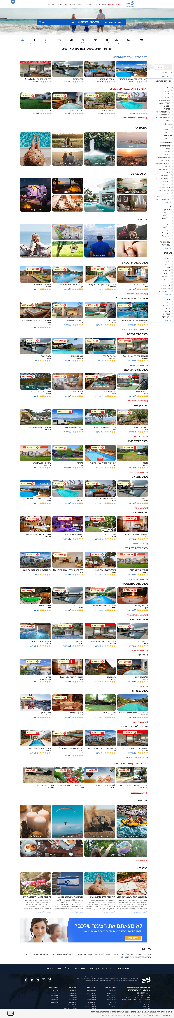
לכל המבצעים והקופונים (138, 793)
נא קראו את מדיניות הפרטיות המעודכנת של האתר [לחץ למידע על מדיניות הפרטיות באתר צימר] (116, 1015)
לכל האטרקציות (140, 860)
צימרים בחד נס (91, 993)
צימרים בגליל (112, 1006)
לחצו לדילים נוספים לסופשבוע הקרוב (134, 118)
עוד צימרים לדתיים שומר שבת (137, 401)
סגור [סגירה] (10, 1013)
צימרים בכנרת (111, 1002)
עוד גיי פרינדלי (141, 686)
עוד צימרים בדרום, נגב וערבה (137, 579)
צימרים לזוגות (93, 4)
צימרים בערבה (111, 1000)
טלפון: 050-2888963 (143, 993)
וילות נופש (55, 991)
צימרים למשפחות (81, 4)
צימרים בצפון (102, 4)
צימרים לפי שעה (72, 1004)
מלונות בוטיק (54, 1000)
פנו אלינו (123, 957)
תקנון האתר (94, 968)
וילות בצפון (55, 993)
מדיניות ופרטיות (124, 968)
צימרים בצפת (92, 1004)
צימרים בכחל (92, 997)
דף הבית (147, 1004)
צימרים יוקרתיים (72, 995)
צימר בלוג (67, 968)
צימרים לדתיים (72, 997)
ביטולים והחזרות (108, 968)
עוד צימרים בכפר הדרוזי (139, 651)
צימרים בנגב (112, 997)
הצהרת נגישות (80, 968)
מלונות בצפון (54, 1002)
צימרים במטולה (91, 1000)
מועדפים (51, 4)
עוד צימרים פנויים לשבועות (138, 365)
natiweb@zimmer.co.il (142, 1002)
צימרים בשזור (92, 995)
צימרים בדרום (111, 995)
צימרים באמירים (91, 991)
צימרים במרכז (111, 993)
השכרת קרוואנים (70, 4)
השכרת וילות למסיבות (51, 995)
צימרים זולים (73, 993)
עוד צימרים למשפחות (139, 722)
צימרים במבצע (73, 991)
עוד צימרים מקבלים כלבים (138, 472)
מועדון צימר (146, 1008)
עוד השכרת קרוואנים (140, 436)
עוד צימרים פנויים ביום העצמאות (136, 615)
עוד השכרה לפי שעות (139, 544)
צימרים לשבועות (114, 4)
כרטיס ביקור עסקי (54, 968)
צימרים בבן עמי (92, 1002)
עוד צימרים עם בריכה (140, 508)
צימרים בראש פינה (90, 1006)
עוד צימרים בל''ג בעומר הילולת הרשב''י (134, 329)
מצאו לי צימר (59, 4)
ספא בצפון (55, 997)
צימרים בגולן (112, 1004)
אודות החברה (145, 1006)
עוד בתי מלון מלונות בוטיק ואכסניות (135, 757)
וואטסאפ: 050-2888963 (142, 995)
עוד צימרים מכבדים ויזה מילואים (136, 294)
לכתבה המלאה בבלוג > (43, 912)
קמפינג (75, 1006)
